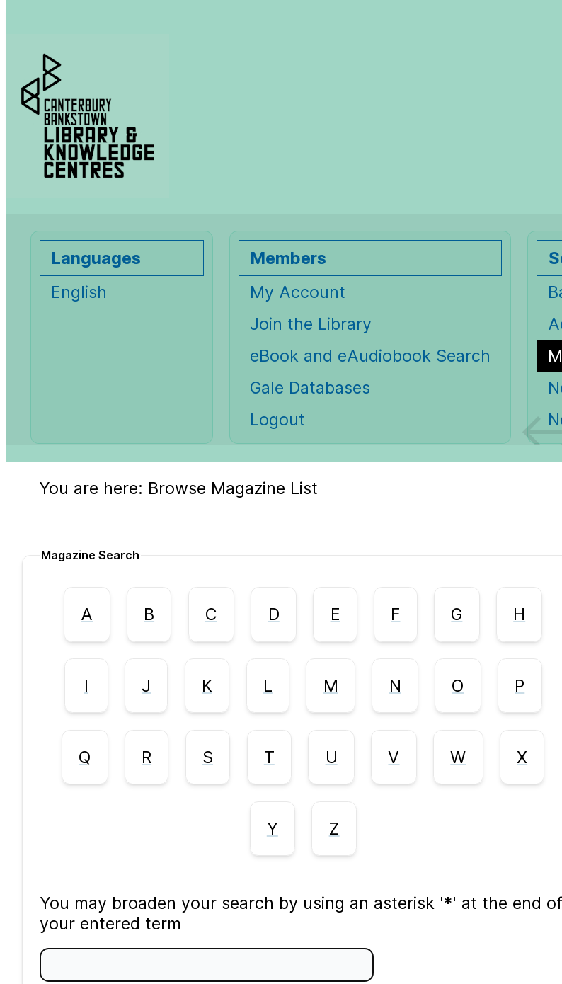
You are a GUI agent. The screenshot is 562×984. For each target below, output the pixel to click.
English (79, 292)
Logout (277, 419)
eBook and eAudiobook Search (370, 355)
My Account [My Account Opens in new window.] (297, 292)
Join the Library (311, 324)
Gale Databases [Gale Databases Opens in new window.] (310, 387)
